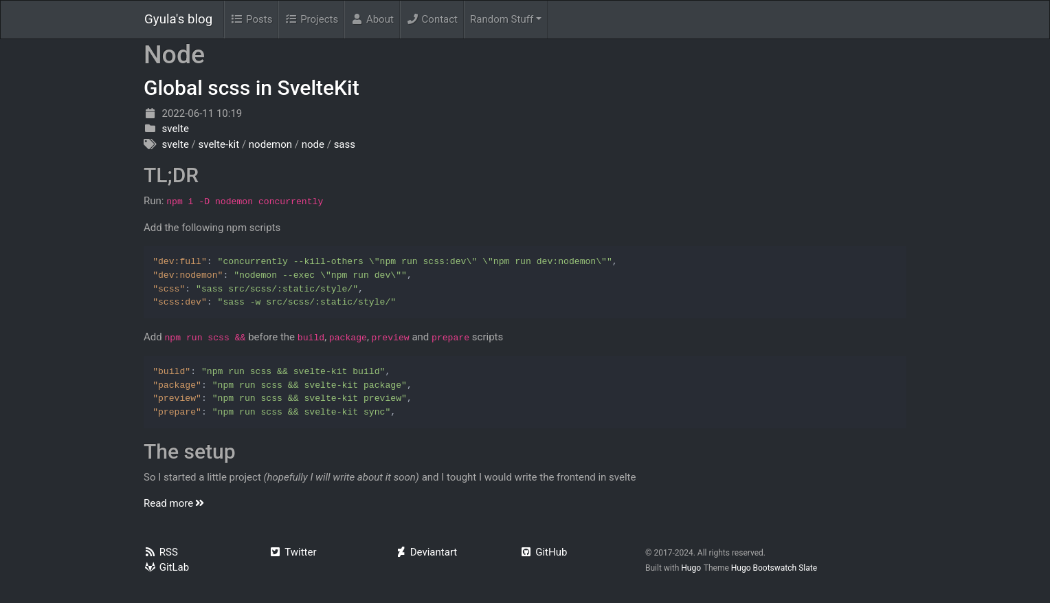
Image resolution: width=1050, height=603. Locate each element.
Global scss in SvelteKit (251, 88)
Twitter (293, 552)
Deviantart (425, 552)
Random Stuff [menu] (501, 19)
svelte (174, 128)
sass (344, 144)
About (372, 19)
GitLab (166, 567)
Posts (251, 19)
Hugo (691, 568)
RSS (161, 552)
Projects (311, 19)
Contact (432, 19)
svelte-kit (219, 144)
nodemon (270, 144)
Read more (175, 503)
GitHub (544, 552)
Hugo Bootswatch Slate (774, 568)
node (313, 144)
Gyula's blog (178, 19)
